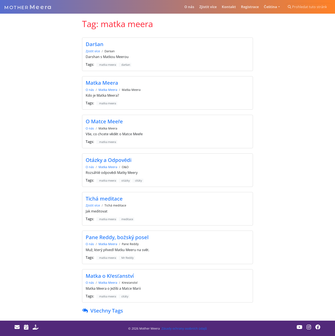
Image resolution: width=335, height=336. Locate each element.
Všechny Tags (106, 310)
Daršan (94, 44)
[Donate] (35, 326)
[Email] (17, 326)
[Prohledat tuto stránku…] (308, 7)
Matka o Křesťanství (110, 275)
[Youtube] (299, 326)
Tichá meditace (104, 198)
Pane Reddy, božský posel (117, 237)
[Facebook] (317, 326)
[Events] (26, 326)
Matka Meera (102, 82)
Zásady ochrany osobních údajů (184, 328)
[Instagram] (309, 326)
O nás (90, 90)
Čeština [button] (270, 6)
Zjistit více (93, 51)
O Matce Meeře (104, 121)
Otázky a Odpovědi (108, 159)
